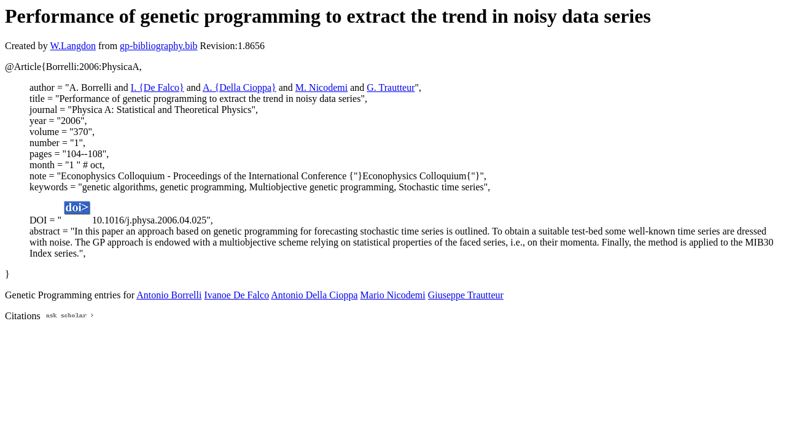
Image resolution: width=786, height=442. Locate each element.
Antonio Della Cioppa (314, 295)
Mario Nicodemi (393, 295)
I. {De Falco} (157, 87)
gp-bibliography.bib (159, 46)
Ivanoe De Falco (236, 295)
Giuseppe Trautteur (466, 295)
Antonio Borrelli (168, 295)
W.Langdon (73, 46)
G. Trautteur (390, 87)
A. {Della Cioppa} (239, 87)
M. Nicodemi (321, 87)
